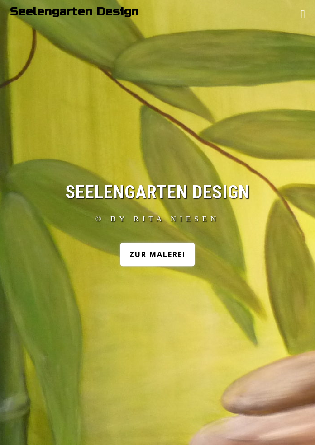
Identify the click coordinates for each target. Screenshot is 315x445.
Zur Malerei (157, 254)
